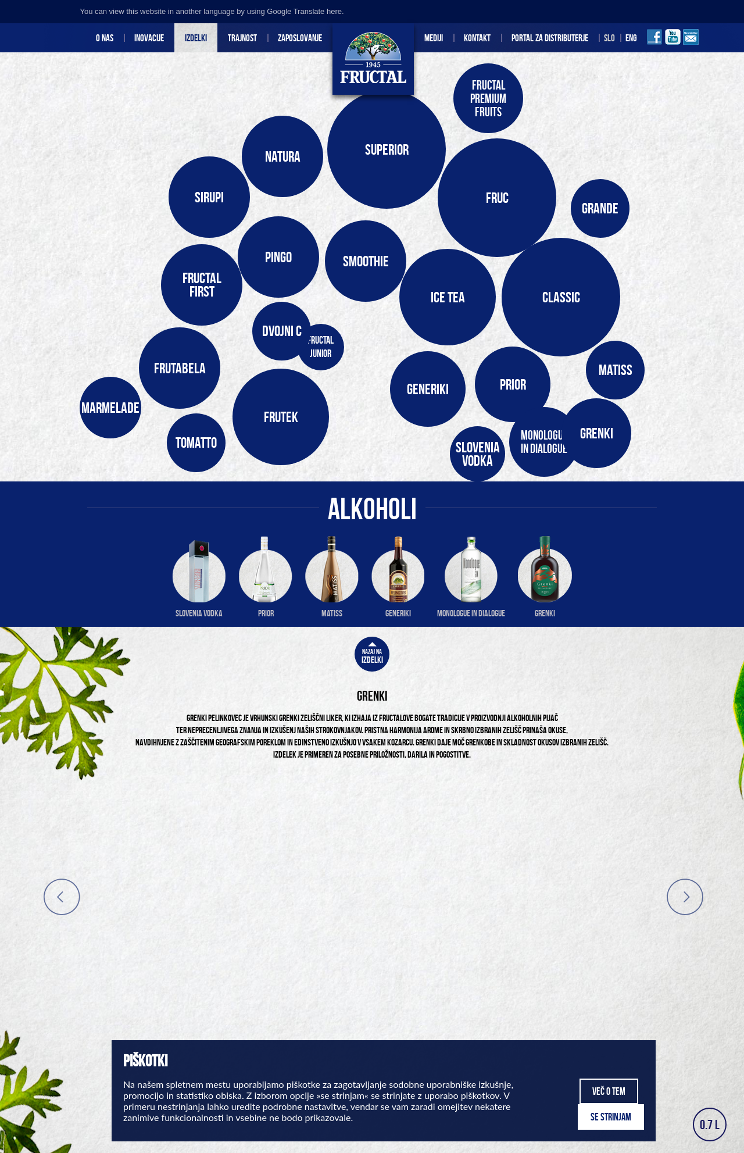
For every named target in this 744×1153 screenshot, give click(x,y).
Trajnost (242, 38)
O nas (104, 38)
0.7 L (710, 1124)
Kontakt (477, 38)
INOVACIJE (149, 38)
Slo (609, 38)
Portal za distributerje (550, 38)
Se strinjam (611, 1117)
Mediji (433, 38)
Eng (631, 38)
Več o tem (608, 1091)
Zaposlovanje (300, 38)
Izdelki (196, 38)
